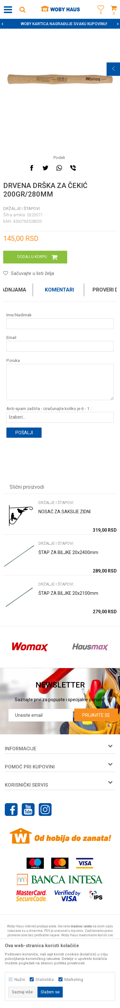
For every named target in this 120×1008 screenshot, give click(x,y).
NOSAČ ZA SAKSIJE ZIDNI (64, 511)
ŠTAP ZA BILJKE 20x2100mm (68, 593)
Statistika (45, 979)
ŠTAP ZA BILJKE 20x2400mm (68, 552)
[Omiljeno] (99, 16)
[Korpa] (113, 16)
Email (11, 337)
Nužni (19, 979)
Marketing (73, 979)
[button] (22, 9)
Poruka (13, 360)
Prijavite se (96, 715)
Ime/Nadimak (19, 315)
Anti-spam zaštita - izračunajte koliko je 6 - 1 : (49, 408)
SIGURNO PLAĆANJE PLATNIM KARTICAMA (59, 24)
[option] (60, 24)
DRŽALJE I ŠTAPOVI (21, 208)
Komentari (59, 290)
